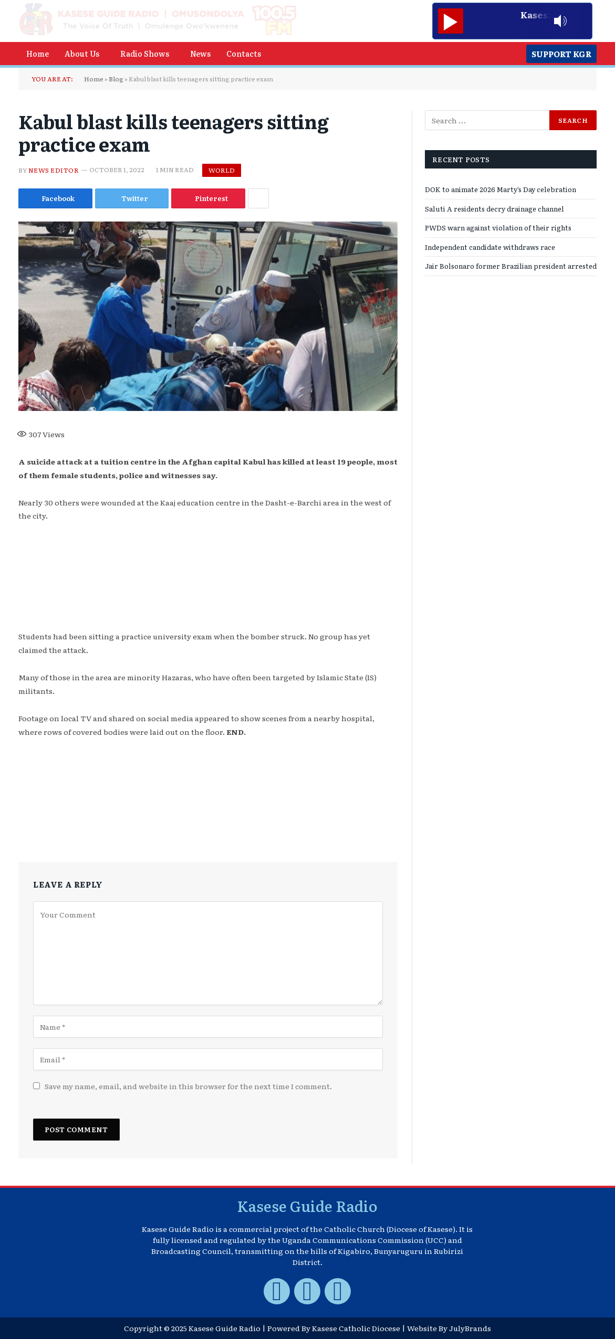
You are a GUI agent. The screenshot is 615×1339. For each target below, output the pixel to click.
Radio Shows (144, 53)
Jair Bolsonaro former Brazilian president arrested (511, 266)
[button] (84, 53)
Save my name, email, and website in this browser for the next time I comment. (188, 1086)
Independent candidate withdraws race (490, 247)
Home (37, 53)
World (222, 170)
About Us (82, 53)
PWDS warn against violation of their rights (498, 228)
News (200, 53)
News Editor (53, 169)
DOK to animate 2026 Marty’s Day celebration (500, 189)
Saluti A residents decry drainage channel (494, 209)
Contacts (243, 53)
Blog (116, 78)
